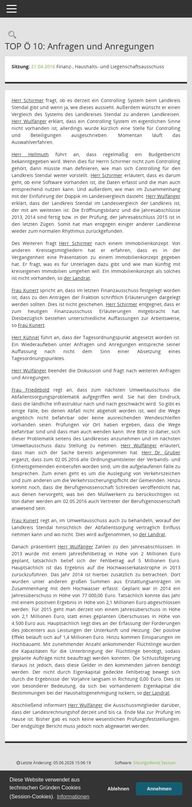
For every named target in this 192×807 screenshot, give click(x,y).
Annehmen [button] (159, 788)
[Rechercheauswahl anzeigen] (10, 35)
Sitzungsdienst (154, 763)
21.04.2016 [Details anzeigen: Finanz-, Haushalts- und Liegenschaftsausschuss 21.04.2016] (43, 66)
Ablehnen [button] (118, 788)
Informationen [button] (73, 796)
